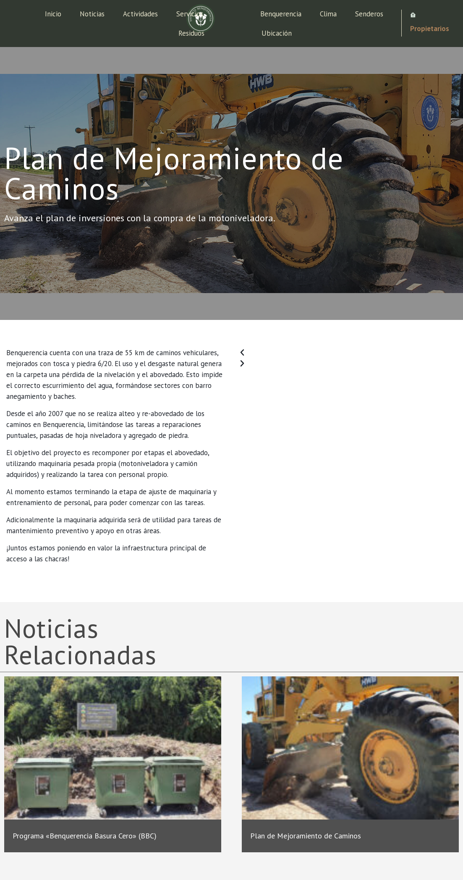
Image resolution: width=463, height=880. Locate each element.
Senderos (369, 13)
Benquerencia (280, 13)
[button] (347, 352)
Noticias (92, 13)
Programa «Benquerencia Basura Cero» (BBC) (85, 836)
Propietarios (429, 28)
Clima (328, 13)
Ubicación (277, 33)
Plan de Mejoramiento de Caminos (305, 836)
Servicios (189, 13)
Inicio (53, 13)
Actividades (140, 13)
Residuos (191, 33)
